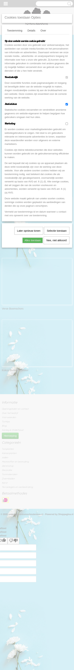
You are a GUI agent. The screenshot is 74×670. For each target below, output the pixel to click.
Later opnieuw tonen (28, 230)
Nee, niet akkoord (56, 240)
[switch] (67, 77)
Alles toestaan (32, 240)
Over (43, 30)
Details (31, 30)
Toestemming (14, 30)
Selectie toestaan (56, 230)
